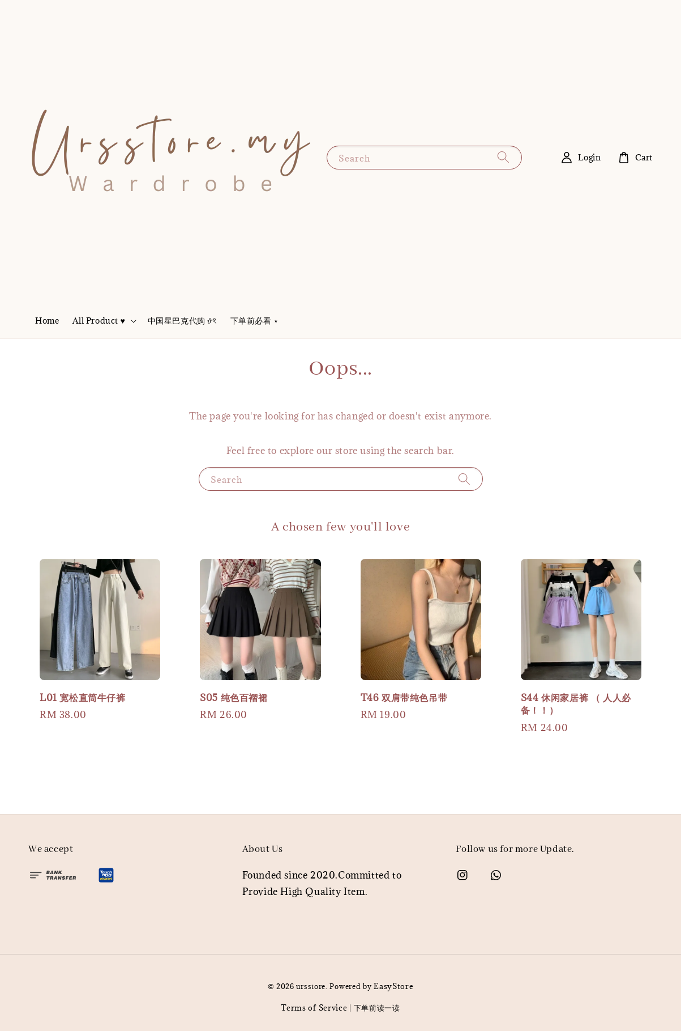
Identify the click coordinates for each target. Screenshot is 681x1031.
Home (47, 320)
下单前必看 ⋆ (254, 320)
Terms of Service (314, 1008)
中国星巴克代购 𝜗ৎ (182, 320)
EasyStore (393, 986)
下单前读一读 (377, 1008)
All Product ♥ (98, 321)
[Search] (503, 157)
